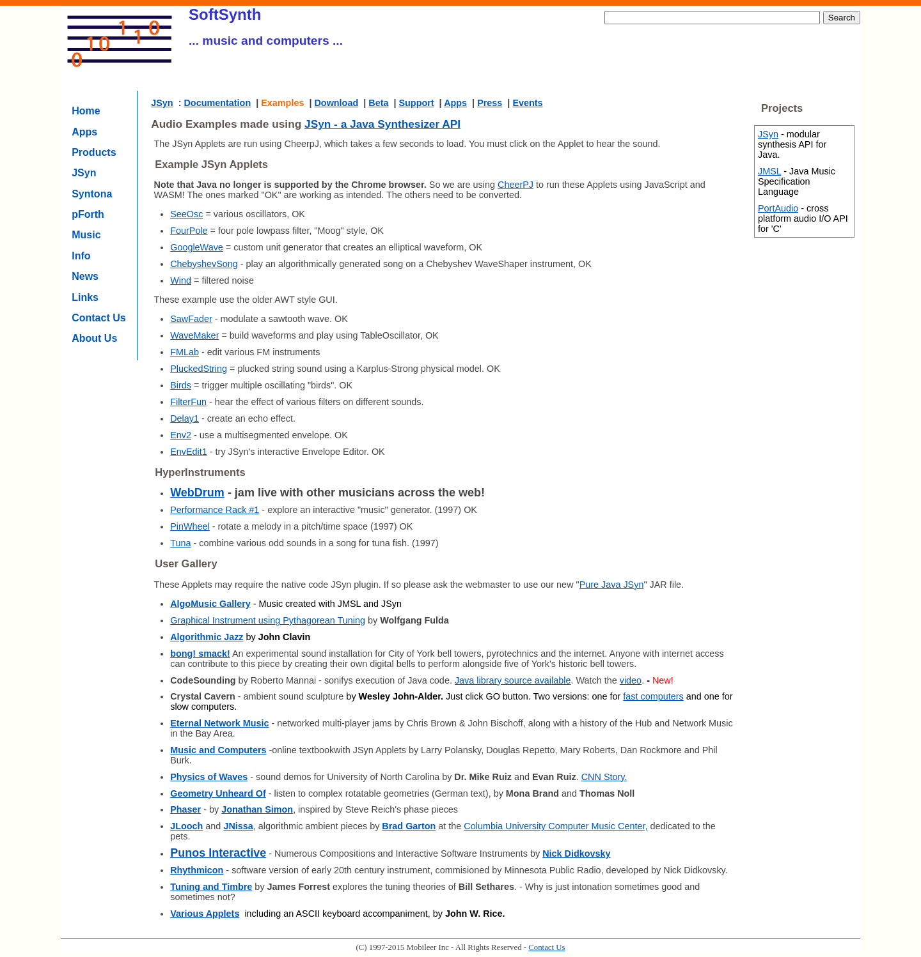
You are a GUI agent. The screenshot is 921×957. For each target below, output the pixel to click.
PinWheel (190, 526)
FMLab (184, 352)
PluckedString (198, 369)
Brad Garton (409, 826)
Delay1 (184, 418)
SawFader (191, 319)
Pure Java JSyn (611, 584)
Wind (180, 280)
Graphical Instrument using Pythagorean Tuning (267, 620)
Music (86, 234)
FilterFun (188, 402)
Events (527, 103)
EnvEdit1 (188, 452)
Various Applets (204, 913)
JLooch (186, 826)
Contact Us (98, 317)
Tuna (180, 543)
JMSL (769, 171)
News (85, 276)
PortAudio (778, 208)
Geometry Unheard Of (218, 793)
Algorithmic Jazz (206, 637)
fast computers (653, 696)
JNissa (238, 826)
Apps (84, 131)
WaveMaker (194, 335)
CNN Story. (604, 777)
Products (94, 152)
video (631, 680)
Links (85, 297)
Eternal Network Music (219, 723)
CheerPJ (515, 185)
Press (489, 103)
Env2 (180, 435)
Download (336, 103)
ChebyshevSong (204, 264)
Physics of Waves (209, 777)
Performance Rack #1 (214, 510)
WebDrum (197, 492)
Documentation (217, 103)
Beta (378, 103)
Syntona (92, 193)
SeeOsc (186, 214)
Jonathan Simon (257, 809)
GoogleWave (196, 247)
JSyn (84, 172)
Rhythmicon (196, 870)
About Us (94, 338)
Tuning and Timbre (211, 887)
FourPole (188, 231)
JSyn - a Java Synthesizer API (382, 124)
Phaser (185, 809)
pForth (88, 214)
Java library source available (513, 680)
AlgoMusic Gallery (210, 604)
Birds (180, 385)
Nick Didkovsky (576, 853)
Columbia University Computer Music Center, (555, 826)
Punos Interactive (218, 852)
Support (416, 103)
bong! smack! (200, 653)
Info (81, 255)
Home (86, 110)
